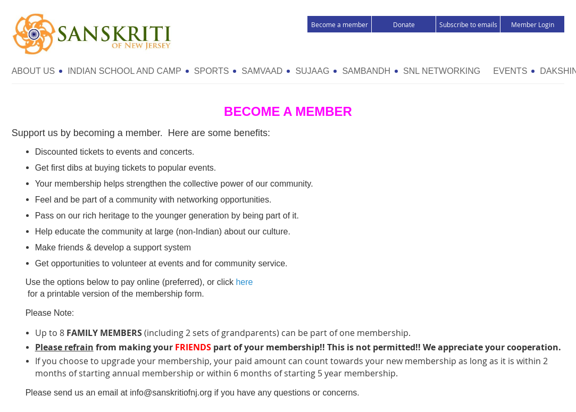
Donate (404, 24)
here (244, 282)
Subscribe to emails (468, 24)
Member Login (532, 24)
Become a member (339, 24)
